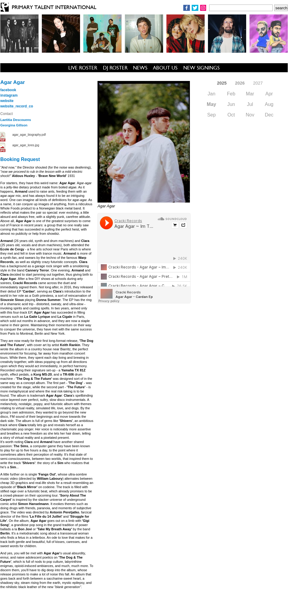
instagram (8, 95)
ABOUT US (165, 68)
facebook (8, 90)
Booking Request (20, 159)
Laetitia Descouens (15, 120)
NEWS (140, 68)
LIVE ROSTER (82, 68)
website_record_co (16, 106)
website (7, 101)
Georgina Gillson (13, 125)
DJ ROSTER (115, 68)
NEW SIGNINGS (201, 68)
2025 (222, 83)
